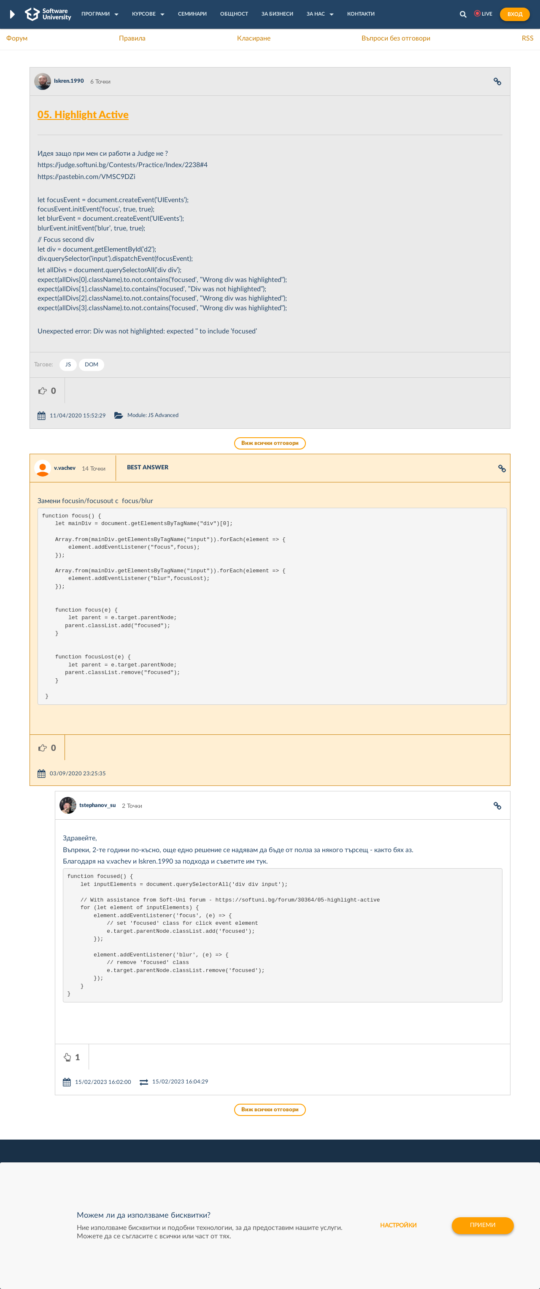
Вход (515, 14)
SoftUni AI (230, 1135)
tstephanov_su (97, 755)
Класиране (253, 38)
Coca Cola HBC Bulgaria (349, 1161)
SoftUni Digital (236, 1109)
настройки (398, 1226)
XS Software (334, 1109)
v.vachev (65, 443)
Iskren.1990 (69, 81)
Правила (132, 38)
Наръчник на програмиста (66, 1135)
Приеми (483, 1226)
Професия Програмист (61, 1148)
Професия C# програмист (65, 1161)
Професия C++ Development (154, 1129)
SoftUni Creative (238, 1122)
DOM (91, 365)
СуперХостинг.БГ (341, 1122)
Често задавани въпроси (63, 1109)
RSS (528, 38)
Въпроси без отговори (396, 38)
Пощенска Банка (340, 1148)
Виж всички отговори (270, 418)
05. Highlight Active (83, 115)
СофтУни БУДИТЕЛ (243, 1148)
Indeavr (327, 1135)
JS (68, 365)
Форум (16, 38)
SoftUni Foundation (242, 1161)
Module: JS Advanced (187, 390)
